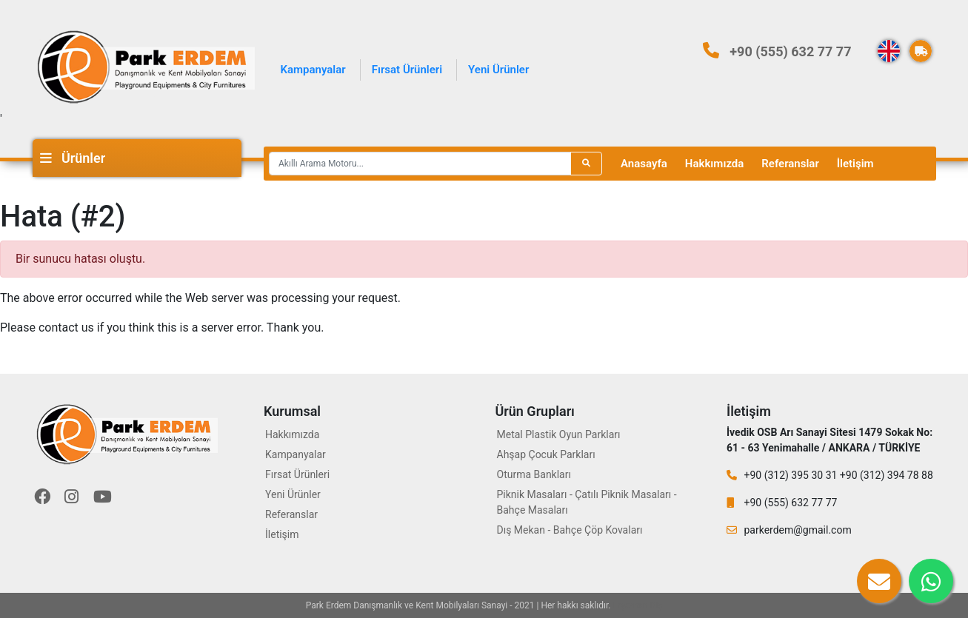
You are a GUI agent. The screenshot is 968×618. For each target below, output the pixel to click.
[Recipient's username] (420, 163)
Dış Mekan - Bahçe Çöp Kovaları (570, 530)
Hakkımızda (714, 163)
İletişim (855, 163)
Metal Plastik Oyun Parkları (559, 434)
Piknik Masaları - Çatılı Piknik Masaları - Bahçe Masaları (587, 502)
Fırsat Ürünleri (407, 69)
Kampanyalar (313, 69)
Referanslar (789, 163)
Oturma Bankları (534, 474)
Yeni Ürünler (498, 69)
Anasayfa (644, 163)
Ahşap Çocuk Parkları (546, 454)
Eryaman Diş (638, 605)
